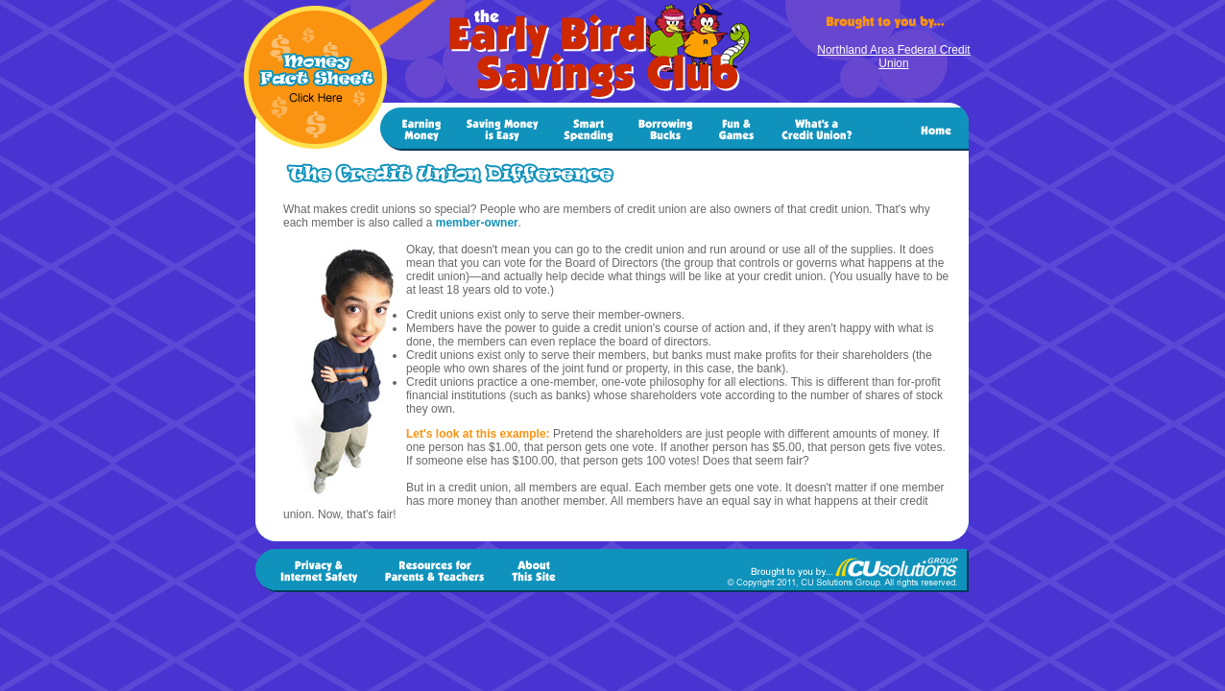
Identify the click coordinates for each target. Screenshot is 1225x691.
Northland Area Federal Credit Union (893, 56)
